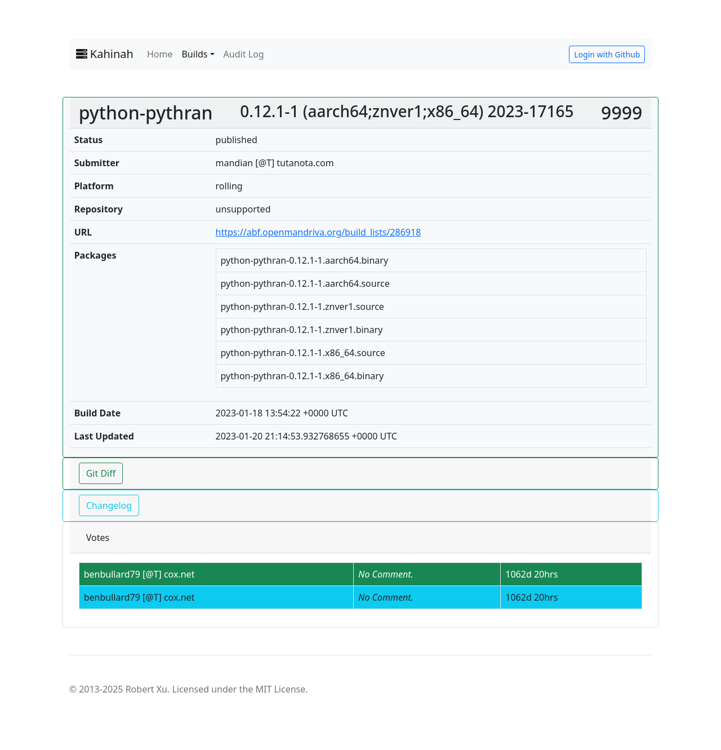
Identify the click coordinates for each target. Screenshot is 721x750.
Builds (194, 54)
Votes (97, 537)
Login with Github (607, 54)
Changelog (109, 505)
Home (160, 54)
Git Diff (101, 473)
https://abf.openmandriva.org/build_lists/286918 (318, 232)
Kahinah (104, 53)
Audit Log (244, 54)
